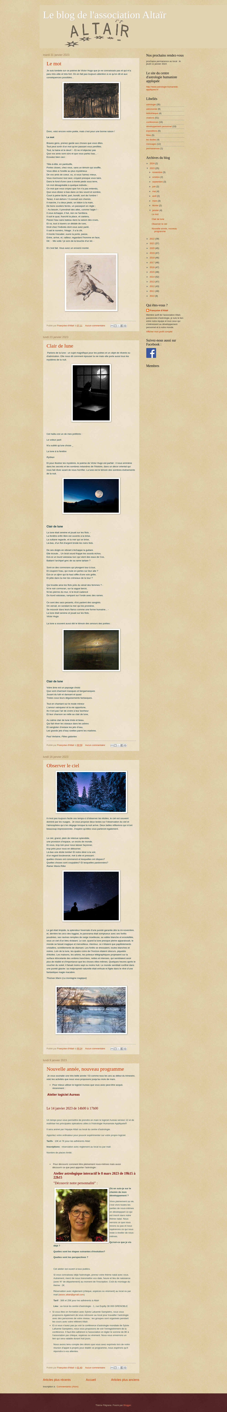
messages (151, 144)
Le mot (54, 63)
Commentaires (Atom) (67, 1386)
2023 (152, 168)
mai (154, 191)
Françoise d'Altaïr (159, 310)
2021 (152, 243)
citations (150, 117)
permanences (153, 148)
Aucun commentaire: (95, 325)
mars (155, 201)
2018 (152, 257)
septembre (157, 181)
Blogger (127, 1405)
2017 (152, 262)
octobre (156, 177)
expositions (151, 131)
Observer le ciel (63, 765)
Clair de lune (60, 346)
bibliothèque (152, 113)
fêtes (148, 135)
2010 (152, 296)
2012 (152, 286)
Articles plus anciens (125, 1380)
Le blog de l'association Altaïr (104, 15)
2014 (152, 277)
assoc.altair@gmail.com (71, 1294)
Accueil (91, 1380)
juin (154, 186)
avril (154, 196)
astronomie (151, 109)
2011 (152, 291)
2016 (152, 267)
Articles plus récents (57, 1380)
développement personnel (159, 126)
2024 (152, 163)
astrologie (151, 104)
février (155, 205)
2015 (152, 272)
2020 (152, 248)
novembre (157, 172)
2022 (152, 238)
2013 (152, 281)
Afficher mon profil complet (159, 331)
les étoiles (151, 139)
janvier (156, 210)
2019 (152, 253)
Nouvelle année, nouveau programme (85, 1069)
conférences (152, 122)
